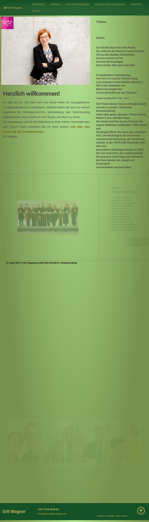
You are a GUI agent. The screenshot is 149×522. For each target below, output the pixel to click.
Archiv (35, 11)
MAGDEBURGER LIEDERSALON (110, 4)
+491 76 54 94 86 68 (47, 509)
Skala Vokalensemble (77, 4)
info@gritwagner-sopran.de (51, 513)
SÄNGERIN (55, 4)
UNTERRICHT (38, 4)
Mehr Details (91, 482)
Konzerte (135, 4)
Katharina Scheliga (58, 476)
